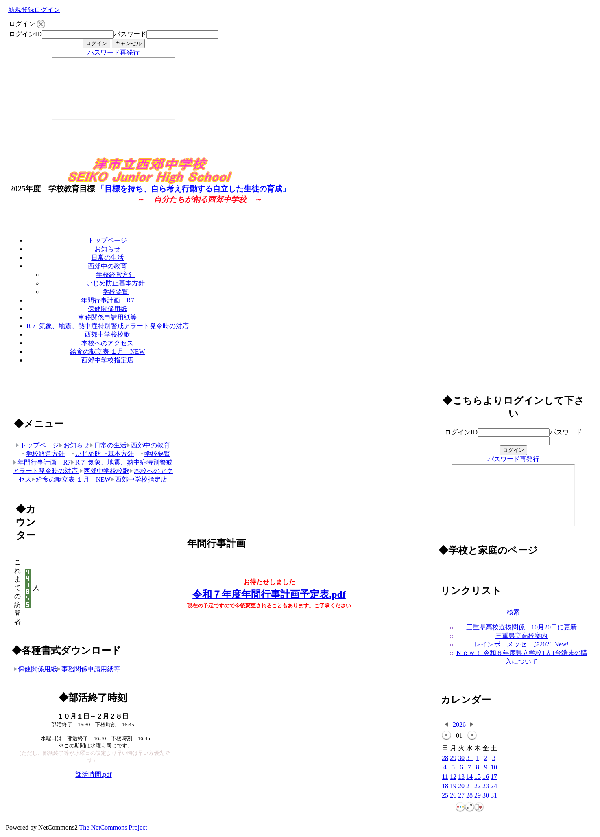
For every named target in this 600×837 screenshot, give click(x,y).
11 (445, 777)
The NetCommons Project (113, 827)
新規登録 (21, 9)
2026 (459, 724)
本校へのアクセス (107, 343)
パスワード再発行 (113, 52)
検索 (513, 612)
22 (477, 786)
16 (485, 777)
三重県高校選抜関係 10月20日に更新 (521, 627)
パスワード (130, 34)
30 (461, 758)
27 (461, 796)
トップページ (107, 240)
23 (485, 786)
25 (445, 796)
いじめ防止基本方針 (115, 283)
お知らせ (107, 248)
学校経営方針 (115, 274)
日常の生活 (107, 257)
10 (494, 767)
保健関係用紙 (107, 308)
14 (469, 777)
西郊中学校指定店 (107, 360)
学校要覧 (116, 291)
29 (453, 758)
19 (453, 786)
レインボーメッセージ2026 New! (521, 644)
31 (469, 758)
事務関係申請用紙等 (107, 317)
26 (453, 796)
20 (461, 786)
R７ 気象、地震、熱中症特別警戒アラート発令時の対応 (107, 325)
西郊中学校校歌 (107, 334)
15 (477, 777)
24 (494, 786)
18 (445, 786)
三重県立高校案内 (521, 635)
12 (453, 777)
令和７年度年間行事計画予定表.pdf (269, 594)
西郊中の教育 (107, 266)
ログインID (25, 34)
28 (445, 758)
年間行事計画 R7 (107, 300)
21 (469, 786)
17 (494, 777)
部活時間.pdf (93, 774)
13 (461, 777)
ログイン (47, 9)
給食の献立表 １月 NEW (107, 351)
